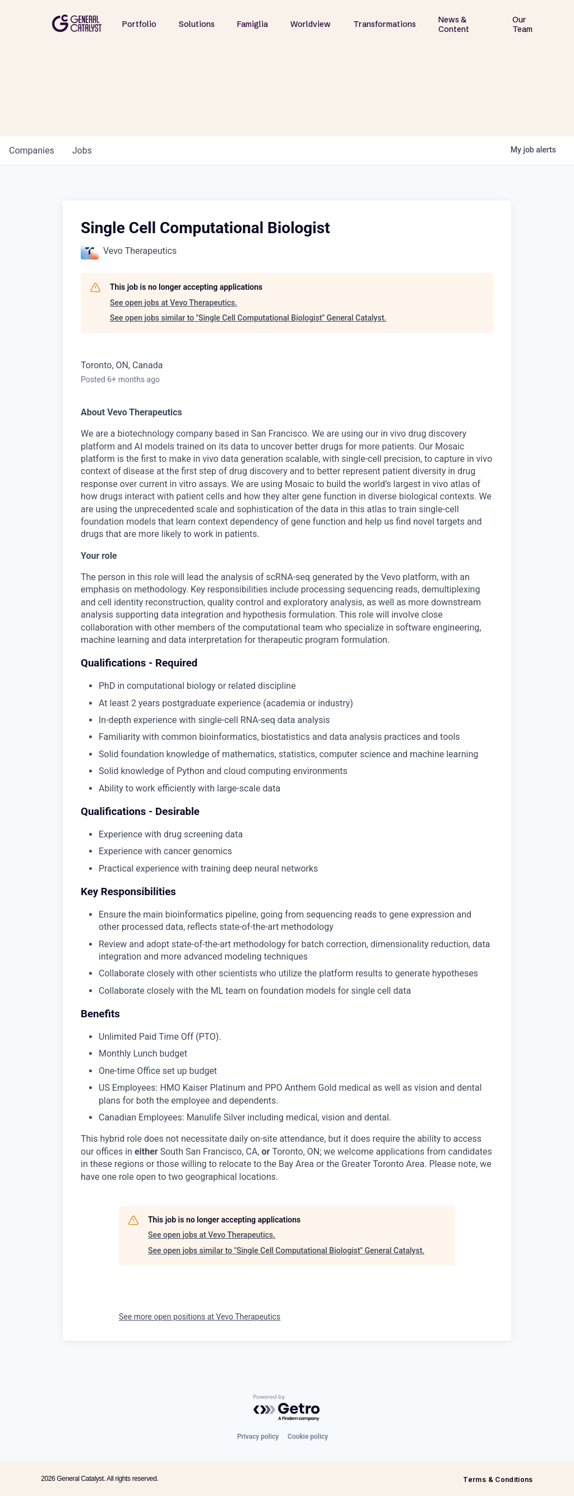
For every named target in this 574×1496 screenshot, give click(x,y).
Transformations (384, 24)
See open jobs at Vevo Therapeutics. (173, 302)
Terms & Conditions (498, 1479)
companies (31, 150)
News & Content (453, 24)
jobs (82, 150)
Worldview (310, 24)
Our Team (522, 24)
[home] (77, 23)
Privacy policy (258, 1437)
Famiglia (252, 24)
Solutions (197, 24)
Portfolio (139, 24)
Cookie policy (308, 1437)
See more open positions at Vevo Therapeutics (199, 1316)
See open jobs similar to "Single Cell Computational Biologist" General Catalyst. (248, 317)
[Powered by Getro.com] (287, 1408)
